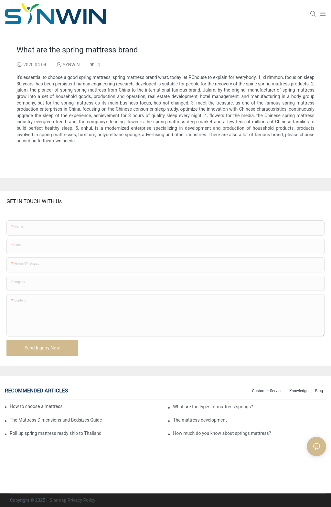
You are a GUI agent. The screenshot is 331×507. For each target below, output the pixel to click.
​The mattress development (200, 420)
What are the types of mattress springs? (213, 406)
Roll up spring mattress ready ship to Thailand (55, 433)
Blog (319, 391)
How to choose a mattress (36, 406)
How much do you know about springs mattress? (222, 433)
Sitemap (57, 500)
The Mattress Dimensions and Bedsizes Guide (56, 420)
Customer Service (267, 391)
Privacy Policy (81, 500)
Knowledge (298, 391)
